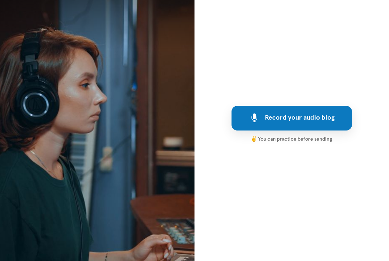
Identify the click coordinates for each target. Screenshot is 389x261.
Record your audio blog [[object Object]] (292, 117)
